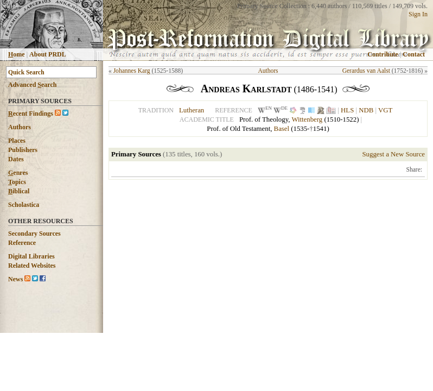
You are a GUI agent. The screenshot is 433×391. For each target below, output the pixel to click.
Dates (16, 159)
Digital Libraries (31, 256)
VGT (385, 110)
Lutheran (191, 110)
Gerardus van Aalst (366, 70)
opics (17, 182)
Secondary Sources (34, 233)
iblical (18, 191)
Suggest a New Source (393, 154)
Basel (281, 129)
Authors (19, 127)
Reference (22, 243)
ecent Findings (30, 113)
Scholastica (23, 205)
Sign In (418, 14)
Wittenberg (306, 119)
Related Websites (31, 265)
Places (17, 140)
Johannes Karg (131, 70)
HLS (347, 110)
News (15, 279)
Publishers (22, 150)
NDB (366, 110)
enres (18, 172)
